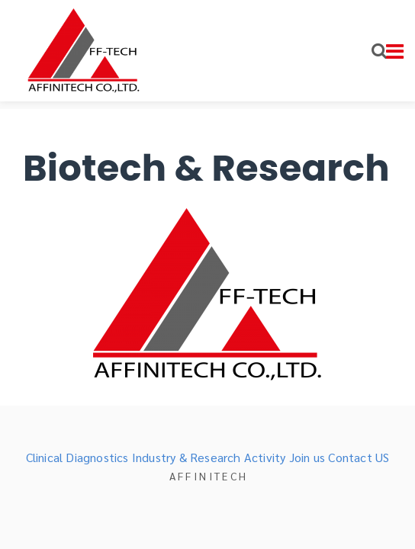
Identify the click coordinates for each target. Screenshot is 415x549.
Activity (265, 457)
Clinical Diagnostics (77, 457)
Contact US (358, 457)
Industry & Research (186, 457)
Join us (307, 457)
